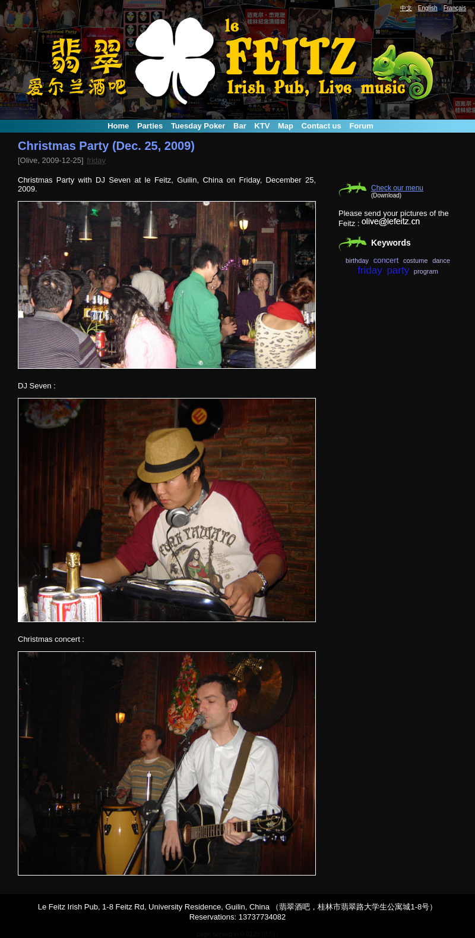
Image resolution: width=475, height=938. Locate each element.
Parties (150, 125)
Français (455, 8)
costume (415, 260)
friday (96, 160)
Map (285, 125)
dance (441, 260)
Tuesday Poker (198, 125)
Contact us (321, 125)
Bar (239, 125)
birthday (357, 260)
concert (386, 260)
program (426, 271)
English (428, 8)
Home (118, 125)
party (398, 270)
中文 (406, 8)
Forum (361, 125)
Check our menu (397, 188)
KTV (262, 125)
